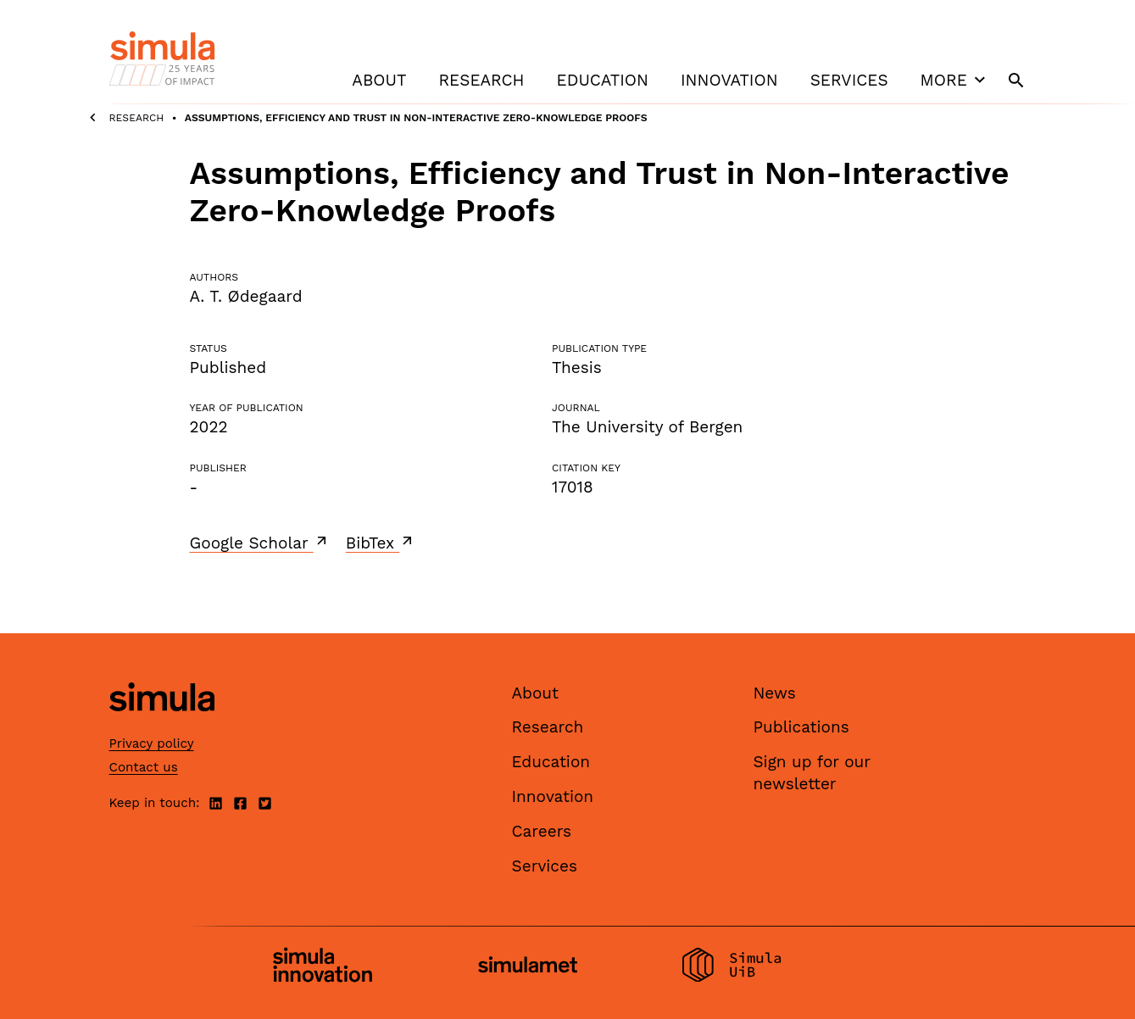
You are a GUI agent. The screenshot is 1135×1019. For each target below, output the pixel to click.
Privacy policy (151, 743)
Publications (801, 727)
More (955, 80)
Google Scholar (260, 542)
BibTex (381, 542)
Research (481, 80)
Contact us (143, 767)
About (379, 80)
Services (849, 80)
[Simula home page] (161, 725)
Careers (542, 831)
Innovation (729, 80)
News (775, 693)
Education (602, 80)
